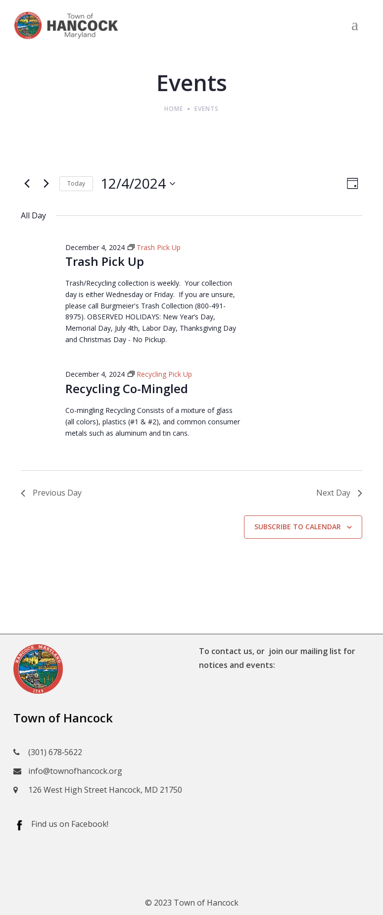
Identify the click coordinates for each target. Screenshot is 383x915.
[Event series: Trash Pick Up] (154, 247)
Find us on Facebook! (69, 823)
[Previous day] (27, 184)
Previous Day (51, 492)
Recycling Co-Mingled (126, 388)
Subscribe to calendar (297, 526)
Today (76, 183)
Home (173, 108)
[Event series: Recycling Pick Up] (160, 374)
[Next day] (46, 184)
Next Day (339, 492)
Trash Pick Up (104, 261)
